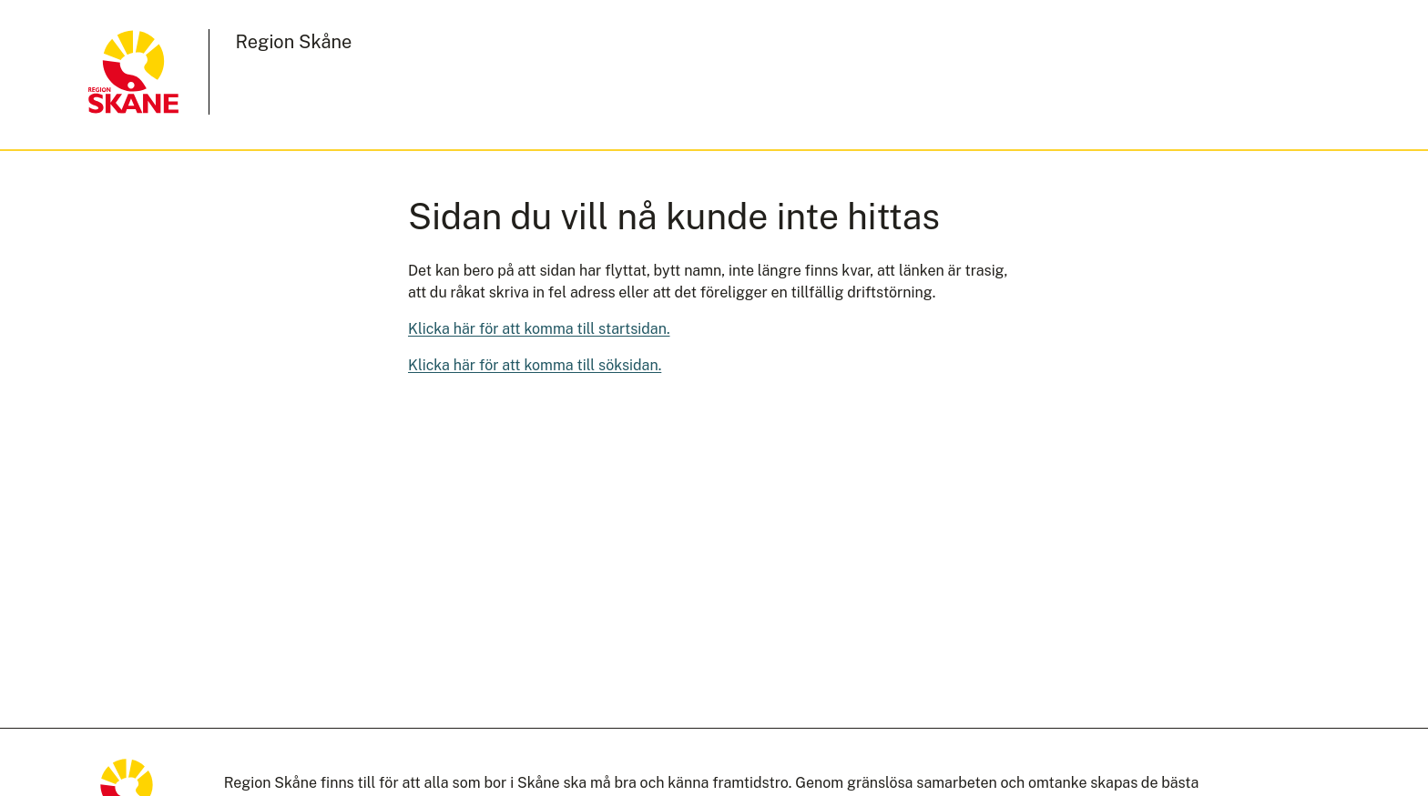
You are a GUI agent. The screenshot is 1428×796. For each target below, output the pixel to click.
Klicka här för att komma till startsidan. (539, 329)
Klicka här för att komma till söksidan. (534, 365)
